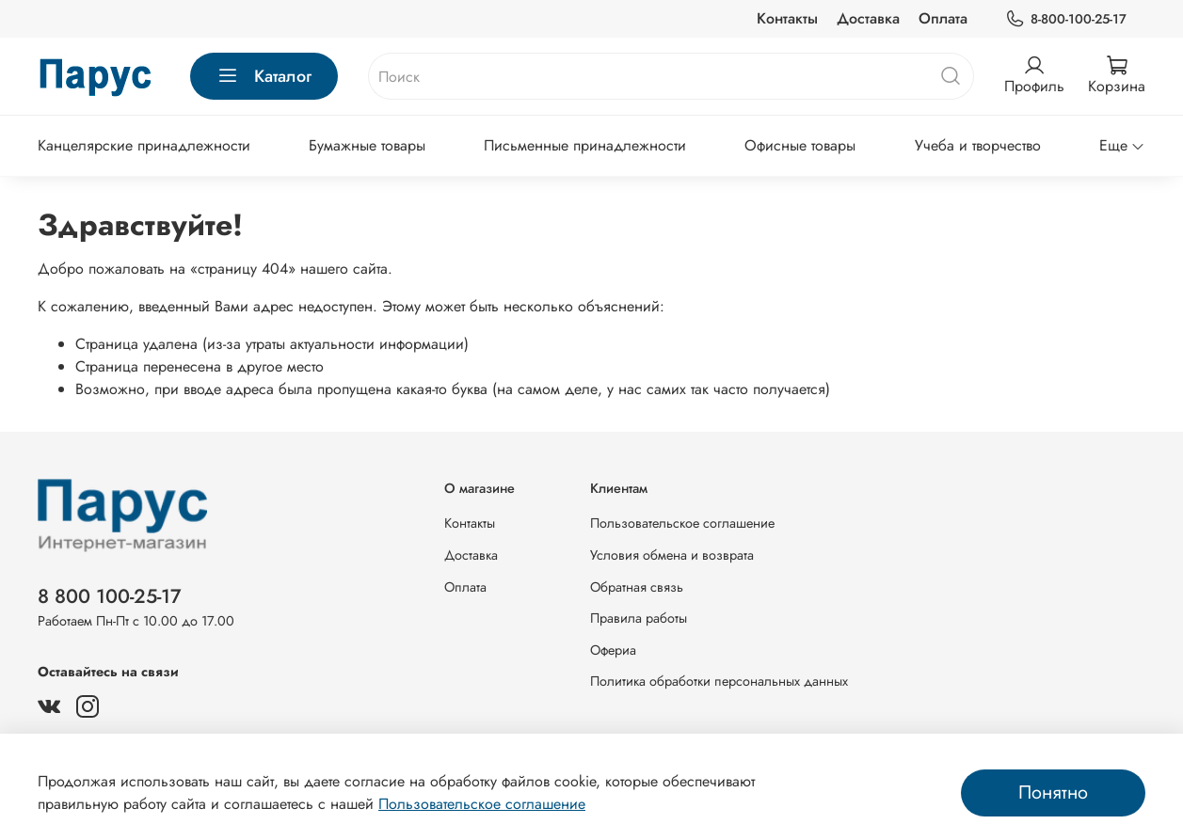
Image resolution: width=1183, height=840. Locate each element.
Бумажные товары (367, 145)
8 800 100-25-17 (110, 596)
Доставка (868, 18)
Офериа (613, 650)
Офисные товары (799, 145)
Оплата (943, 18)
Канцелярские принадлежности (144, 145)
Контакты (787, 18)
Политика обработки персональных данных (719, 681)
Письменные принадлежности (585, 145)
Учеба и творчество (978, 145)
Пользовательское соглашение (682, 523)
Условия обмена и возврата (672, 555)
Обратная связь (636, 587)
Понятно (1053, 792)
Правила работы (638, 618)
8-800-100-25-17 (1066, 19)
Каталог (264, 76)
